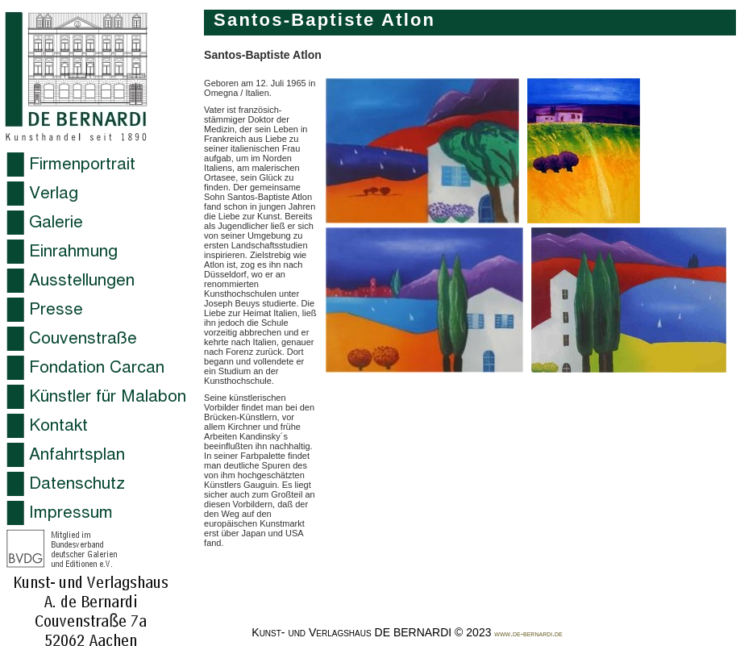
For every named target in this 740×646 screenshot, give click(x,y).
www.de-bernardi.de (528, 633)
